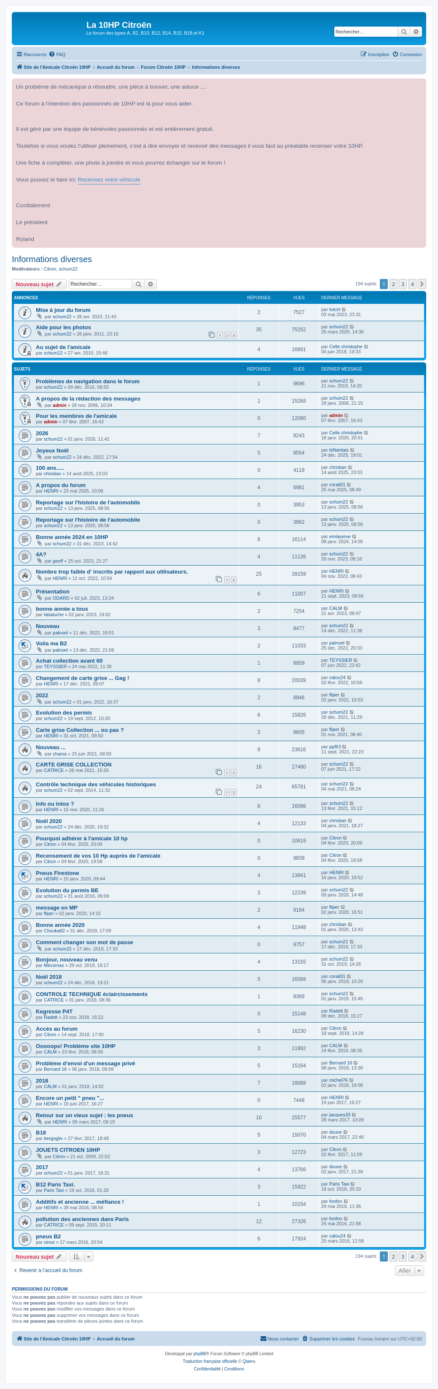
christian (52, 473)
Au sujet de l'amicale (63, 347)
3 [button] (402, 284)
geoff (58, 560)
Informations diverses (52, 259)
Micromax (54, 965)
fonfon (335, 1201)
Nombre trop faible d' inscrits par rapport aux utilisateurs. (112, 572)
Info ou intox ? (55, 804)
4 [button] (412, 284)
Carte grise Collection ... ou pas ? (80, 730)
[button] (422, 284)
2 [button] (393, 284)
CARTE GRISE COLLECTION (74, 764)
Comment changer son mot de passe (84, 942)
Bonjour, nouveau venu (66, 959)
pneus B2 (48, 1236)
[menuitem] (56, 54)
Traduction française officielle (210, 1361)
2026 (42, 433)
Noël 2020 (49, 821)
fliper (334, 694)
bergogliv (53, 1138)
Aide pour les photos (63, 327)
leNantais (339, 449)
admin (59, 405)
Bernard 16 (55, 1069)
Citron (50, 268)
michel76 (338, 1080)
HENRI (51, 490)
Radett (50, 1017)
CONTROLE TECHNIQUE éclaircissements (92, 994)
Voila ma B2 (51, 643)
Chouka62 (54, 930)
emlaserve (340, 536)
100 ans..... (50, 468)
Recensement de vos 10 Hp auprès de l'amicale (98, 856)
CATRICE (54, 770)
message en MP (57, 907)
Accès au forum (57, 1029)
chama (60, 753)
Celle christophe (346, 346)
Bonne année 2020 (60, 925)
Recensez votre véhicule (109, 179)
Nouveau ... (50, 747)
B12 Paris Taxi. (55, 1184)
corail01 (337, 484)
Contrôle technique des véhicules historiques (96, 784)
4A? (41, 554)
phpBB (199, 1353)
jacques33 (339, 1114)
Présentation (53, 591)
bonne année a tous (62, 609)
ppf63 (335, 746)
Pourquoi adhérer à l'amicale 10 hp (82, 838)
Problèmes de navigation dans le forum (88, 381)
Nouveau (47, 626)
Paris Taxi (54, 1190)
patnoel (60, 632)
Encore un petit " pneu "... (70, 1098)
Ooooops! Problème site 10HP (76, 1046)
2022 (42, 695)
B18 (41, 1132)
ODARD (61, 598)
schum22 (68, 268)
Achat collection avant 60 (69, 661)
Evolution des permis (64, 712)
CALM (335, 608)
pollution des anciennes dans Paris (82, 1219)
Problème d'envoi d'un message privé (85, 1063)
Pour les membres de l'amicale (76, 416)
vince (49, 1242)
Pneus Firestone (57, 873)
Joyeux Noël (52, 450)
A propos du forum (61, 485)
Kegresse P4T (54, 1011)
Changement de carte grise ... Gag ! (82, 678)
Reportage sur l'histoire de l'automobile (88, 502)
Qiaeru (248, 1361)
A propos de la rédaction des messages (88, 398)
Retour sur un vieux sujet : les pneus (84, 1115)
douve (335, 1131)
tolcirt (334, 309)
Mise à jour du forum (63, 310)
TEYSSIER (55, 666)
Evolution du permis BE (67, 890)
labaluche (54, 614)
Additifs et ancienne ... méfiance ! (80, 1202)
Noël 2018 (49, 977)
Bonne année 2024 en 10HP (72, 537)
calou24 (337, 677)
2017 (42, 1167)
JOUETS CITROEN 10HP (68, 1150)
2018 (42, 1081)
